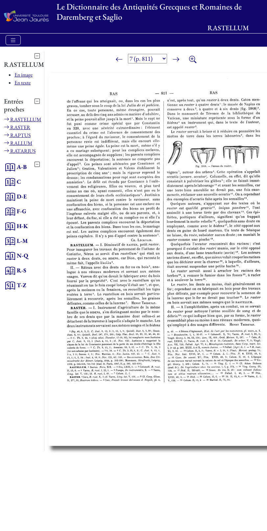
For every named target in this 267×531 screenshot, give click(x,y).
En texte (22, 82)
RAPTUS (17, 135)
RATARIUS (20, 151)
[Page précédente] (119, 60)
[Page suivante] (176, 60)
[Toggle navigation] (13, 40)
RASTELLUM (22, 119)
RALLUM (18, 143)
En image (23, 74)
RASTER (17, 127)
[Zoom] (193, 60)
